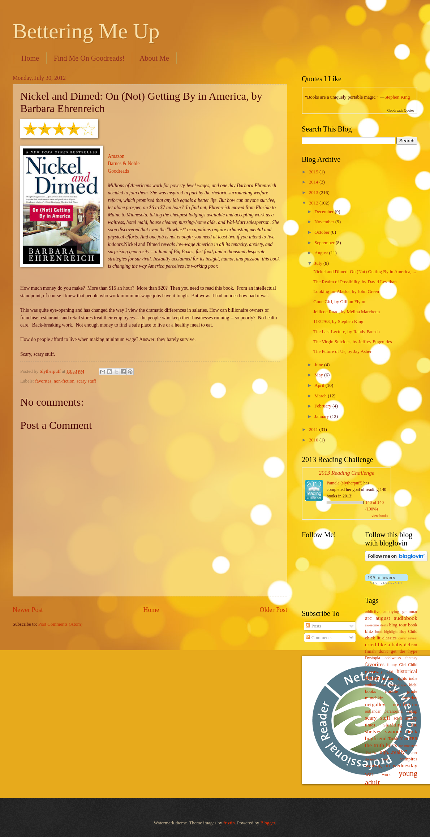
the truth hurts (381, 745)
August (321, 252)
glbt (390, 671)
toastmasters (408, 746)
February (323, 406)
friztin (229, 822)
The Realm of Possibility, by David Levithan (355, 281)
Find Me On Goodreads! (89, 58)
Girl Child (408, 665)
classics (389, 637)
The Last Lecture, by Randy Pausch (346, 331)
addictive (372, 611)
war (369, 774)
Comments (318, 637)
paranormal (394, 711)
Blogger (267, 822)
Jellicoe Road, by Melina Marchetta (346, 311)
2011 (314, 429)
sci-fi (398, 718)
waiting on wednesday (391, 765)
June (319, 364)
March (321, 395)
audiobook (405, 618)
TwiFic (371, 752)
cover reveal (408, 638)
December (324, 211)
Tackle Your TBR (402, 739)
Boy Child (408, 631)
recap (412, 711)
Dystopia (372, 658)
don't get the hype (398, 651)
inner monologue (392, 685)
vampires (408, 759)
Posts (313, 626)
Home (30, 58)
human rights (394, 678)
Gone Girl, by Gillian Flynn (339, 301)
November (324, 221)
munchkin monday (391, 697)
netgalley (375, 704)
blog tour (398, 624)
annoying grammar (400, 611)
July (318, 263)
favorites (43, 381)
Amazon (116, 156)
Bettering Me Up (86, 31)
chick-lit (372, 637)
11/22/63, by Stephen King (338, 321)
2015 (314, 171)
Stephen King (397, 97)
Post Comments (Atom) (60, 624)
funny (392, 665)
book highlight (386, 632)
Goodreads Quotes (400, 110)
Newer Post (28, 609)
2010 (314, 440)
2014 (314, 182)
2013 (314, 192)
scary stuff (86, 381)
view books (379, 516)
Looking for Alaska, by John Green (346, 291)
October (322, 232)
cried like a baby (384, 644)
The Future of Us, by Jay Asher (342, 351)
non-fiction (64, 381)
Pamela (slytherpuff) (344, 483)
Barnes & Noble (124, 163)
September (324, 242)
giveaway (374, 671)
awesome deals (376, 625)
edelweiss (392, 658)
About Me (154, 58)
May (319, 374)
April (319, 385)
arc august (377, 618)
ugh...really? (394, 752)
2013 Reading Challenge (346, 473)
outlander (373, 711)
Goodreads (118, 171)
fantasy (411, 658)
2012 (314, 203)
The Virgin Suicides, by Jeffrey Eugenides (352, 341)
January (322, 416)
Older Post (273, 609)
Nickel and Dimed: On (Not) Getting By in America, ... (364, 271)
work (386, 774)
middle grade (401, 691)
